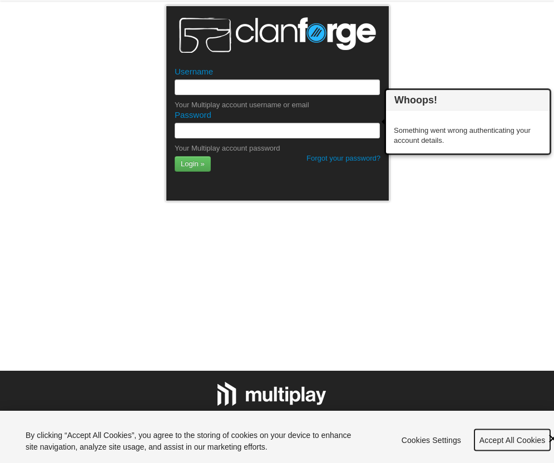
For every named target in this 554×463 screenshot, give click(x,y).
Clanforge (277, 35)
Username (194, 71)
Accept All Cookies (512, 442)
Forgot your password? (343, 158)
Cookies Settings (431, 442)
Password (193, 115)
